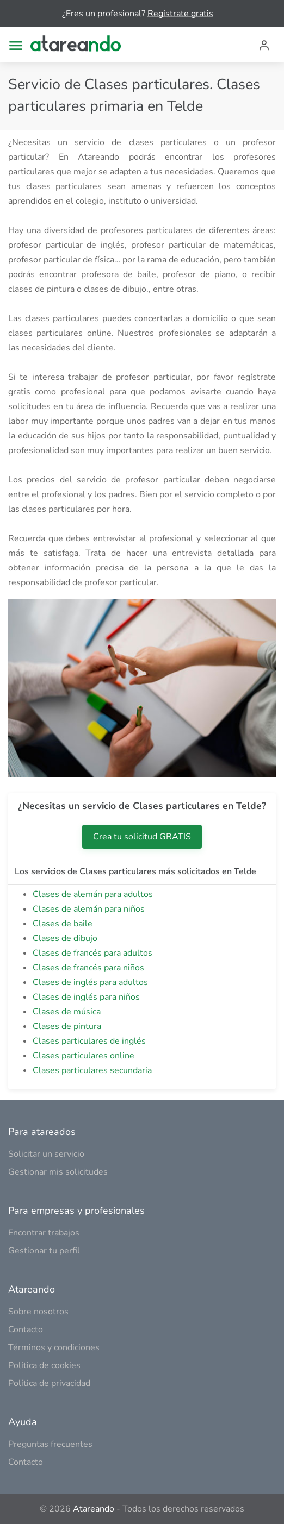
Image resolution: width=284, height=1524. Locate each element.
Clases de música (67, 1012)
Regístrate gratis (180, 14)
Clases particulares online (83, 1056)
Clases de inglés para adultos (90, 982)
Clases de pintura (67, 1026)
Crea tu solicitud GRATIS (142, 837)
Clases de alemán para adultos (93, 894)
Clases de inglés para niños (86, 997)
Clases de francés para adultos (92, 953)
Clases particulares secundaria (92, 1070)
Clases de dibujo (65, 938)
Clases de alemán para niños (89, 909)
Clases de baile (62, 924)
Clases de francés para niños (88, 968)
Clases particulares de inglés (89, 1041)
